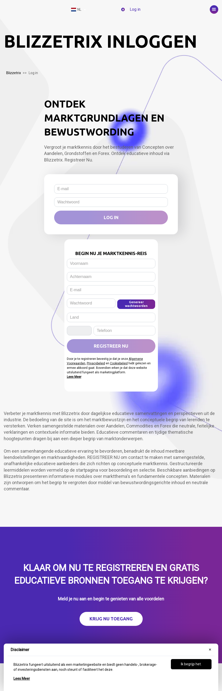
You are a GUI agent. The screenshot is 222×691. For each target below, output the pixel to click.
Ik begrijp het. (191, 664)
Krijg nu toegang (111, 618)
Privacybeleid (96, 363)
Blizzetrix (13, 73)
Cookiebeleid (119, 363)
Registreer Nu (111, 345)
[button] (214, 9)
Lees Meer (21, 679)
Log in (111, 217)
